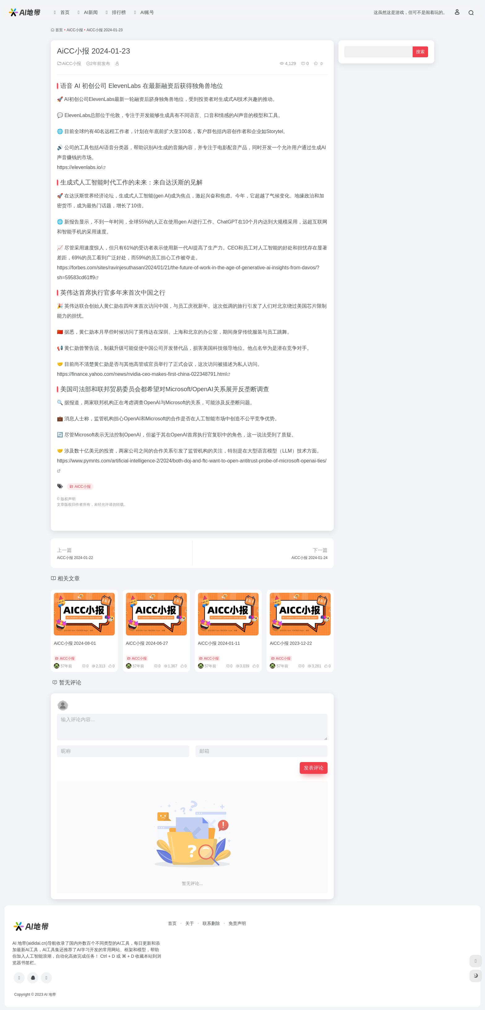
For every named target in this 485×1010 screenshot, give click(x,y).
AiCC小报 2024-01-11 (219, 643)
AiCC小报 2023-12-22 (291, 643)
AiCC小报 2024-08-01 (75, 643)
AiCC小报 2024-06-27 (147, 643)
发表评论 (314, 767)
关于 (189, 923)
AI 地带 (50, 994)
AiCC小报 (75, 30)
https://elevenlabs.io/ (79, 167)
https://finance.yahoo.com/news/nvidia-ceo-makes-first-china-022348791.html (142, 374)
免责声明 (237, 923)
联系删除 (211, 923)
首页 (59, 30)
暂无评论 (70, 682)
